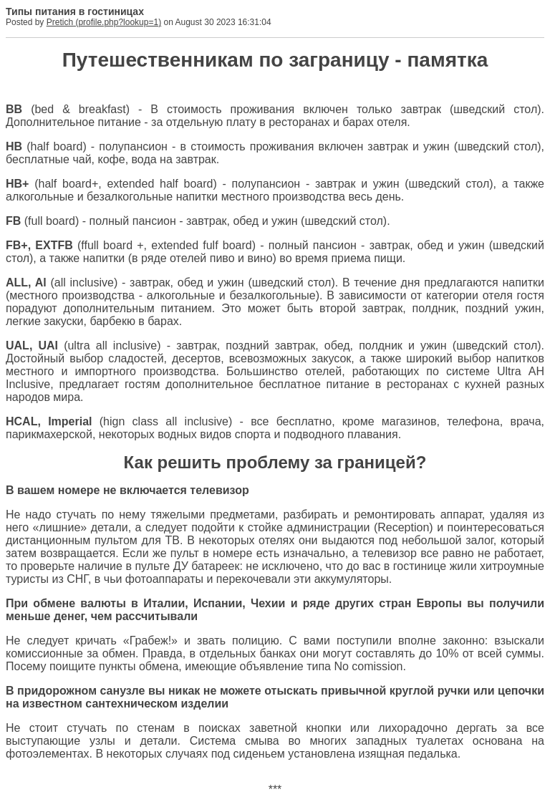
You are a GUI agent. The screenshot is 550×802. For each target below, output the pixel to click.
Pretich (60, 22)
